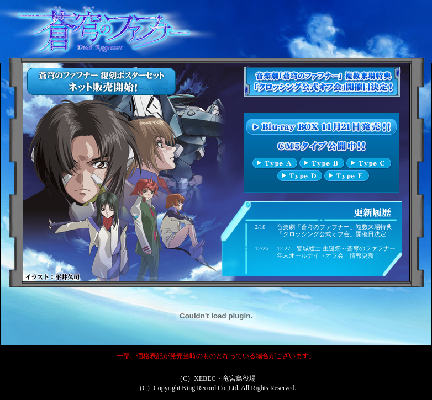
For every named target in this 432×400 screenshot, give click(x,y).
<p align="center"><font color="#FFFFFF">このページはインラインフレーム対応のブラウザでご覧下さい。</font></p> (216, 172)
